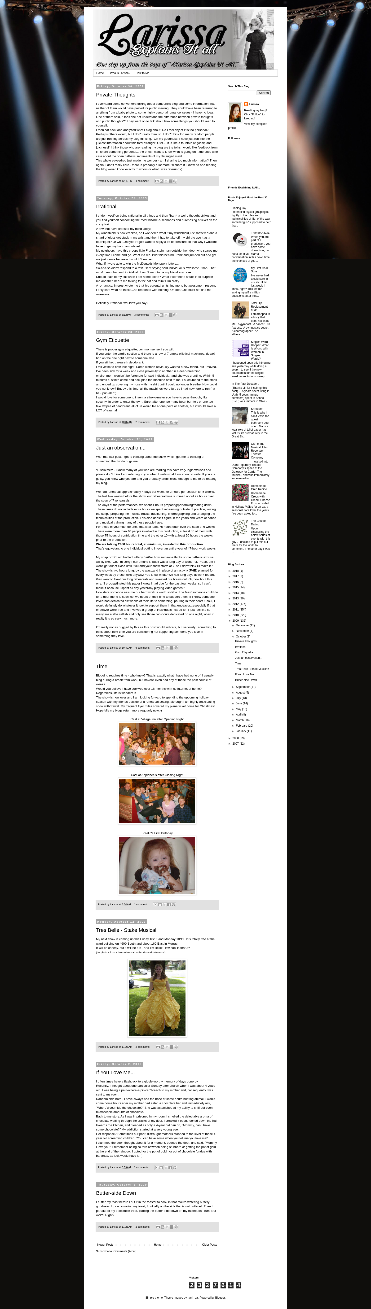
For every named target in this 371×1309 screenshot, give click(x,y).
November (243, 631)
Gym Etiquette (112, 340)
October (241, 636)
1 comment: (143, 180)
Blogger (220, 1297)
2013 (236, 598)
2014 (236, 593)
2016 (236, 582)
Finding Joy (239, 208)
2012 (236, 604)
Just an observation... (121, 448)
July (239, 698)
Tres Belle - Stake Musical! (127, 930)
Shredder (257, 408)
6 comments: (143, 647)
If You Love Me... (115, 1072)
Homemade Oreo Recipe (259, 487)
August (241, 692)
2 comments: (143, 422)
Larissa (254, 104)
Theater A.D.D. (260, 233)
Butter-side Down (116, 1193)
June (239, 703)
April (239, 714)
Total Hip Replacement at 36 (259, 306)
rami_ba (193, 1297)
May (239, 709)
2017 (236, 576)
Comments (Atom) (124, 1251)
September (243, 687)
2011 (236, 609)
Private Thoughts (115, 95)
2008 (236, 738)
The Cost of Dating (258, 522)
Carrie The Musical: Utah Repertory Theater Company (259, 450)
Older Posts (209, 1244)
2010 (236, 615)
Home (100, 73)
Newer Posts (105, 1244)
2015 (236, 587)
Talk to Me (142, 73)
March (240, 720)
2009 (236, 620)
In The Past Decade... (245, 383)
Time (101, 666)
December (243, 625)
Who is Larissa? (120, 73)
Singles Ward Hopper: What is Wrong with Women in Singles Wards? (260, 350)
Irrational (106, 206)
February (242, 725)
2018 (236, 570)
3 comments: (142, 314)
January (241, 731)
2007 (236, 743)
